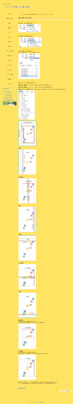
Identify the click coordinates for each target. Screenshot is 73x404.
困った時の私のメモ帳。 (8, 97)
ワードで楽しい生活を (22, 7)
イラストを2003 (9, 95)
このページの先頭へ (65, 391)
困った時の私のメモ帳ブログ (9, 99)
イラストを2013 (9, 92)
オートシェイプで (6, 91)
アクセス (9, 103)
